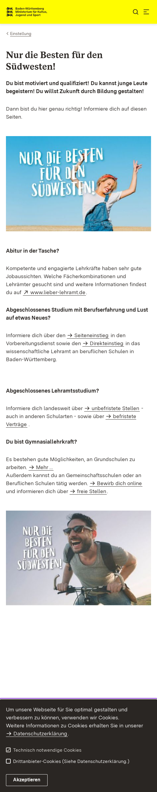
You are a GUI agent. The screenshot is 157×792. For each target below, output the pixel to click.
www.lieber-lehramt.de (58, 292)
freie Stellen (91, 491)
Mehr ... (44, 467)
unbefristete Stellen (115, 408)
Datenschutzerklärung (40, 733)
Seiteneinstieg (91, 335)
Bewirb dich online (119, 483)
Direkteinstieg (106, 343)
